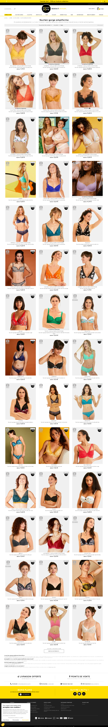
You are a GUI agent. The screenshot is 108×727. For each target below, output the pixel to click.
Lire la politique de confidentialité (9, 715)
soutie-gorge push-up (16, 663)
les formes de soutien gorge (33, 708)
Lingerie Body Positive (31, 710)
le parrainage (47, 708)
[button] (3, 724)
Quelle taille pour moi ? (32, 705)
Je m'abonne (25, 694)
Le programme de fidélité (49, 707)
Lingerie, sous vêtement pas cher (11, 3)
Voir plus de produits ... (54, 651)
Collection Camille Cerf (66, 710)
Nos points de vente (65, 707)
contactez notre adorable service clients (51, 711)
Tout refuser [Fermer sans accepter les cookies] (6, 720)
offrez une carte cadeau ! (32, 712)
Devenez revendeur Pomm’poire (67, 705)
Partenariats (63, 708)
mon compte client (48, 705)
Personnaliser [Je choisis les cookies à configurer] (16, 720)
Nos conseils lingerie (31, 707)
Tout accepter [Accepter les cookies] (25, 720)
